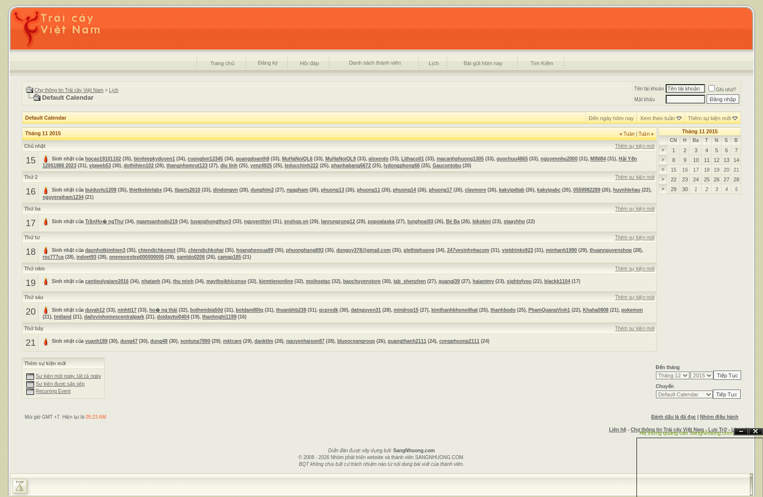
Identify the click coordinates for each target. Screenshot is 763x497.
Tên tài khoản (649, 88)
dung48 (159, 341)
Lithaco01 (412, 158)
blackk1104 (557, 281)
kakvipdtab (511, 190)
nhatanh (151, 281)
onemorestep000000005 (136, 257)
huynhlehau (626, 190)
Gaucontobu (447, 165)
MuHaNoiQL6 (297, 158)
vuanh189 (96, 341)
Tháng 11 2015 (700, 131)
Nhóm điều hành (719, 417)
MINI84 (598, 158)
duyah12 (95, 310)
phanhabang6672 (351, 165)
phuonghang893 (305, 250)
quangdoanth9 (253, 158)
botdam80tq (249, 310)
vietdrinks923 (517, 250)
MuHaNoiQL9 (340, 158)
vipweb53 (100, 165)
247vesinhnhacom (468, 250)
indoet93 (86, 257)
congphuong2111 (459, 341)
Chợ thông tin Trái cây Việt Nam (69, 90)
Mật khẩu (645, 99)
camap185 (229, 257)
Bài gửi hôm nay (483, 63)
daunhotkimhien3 (105, 250)
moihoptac (318, 281)
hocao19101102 (103, 158)
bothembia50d (206, 310)
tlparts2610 (187, 190)
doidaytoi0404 (173, 317)
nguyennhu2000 (559, 158)
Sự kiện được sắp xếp (60, 384)
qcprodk (328, 310)
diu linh (229, 165)
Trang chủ (222, 63)
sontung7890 (196, 341)
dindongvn (225, 190)
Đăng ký (267, 63)
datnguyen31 (366, 310)
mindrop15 (406, 310)
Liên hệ (617, 429)
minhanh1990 (561, 250)
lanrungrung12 (338, 221)
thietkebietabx (145, 190)
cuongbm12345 (205, 158)
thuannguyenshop (611, 250)
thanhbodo (503, 310)
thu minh (183, 281)
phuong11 (368, 190)
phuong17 (440, 190)
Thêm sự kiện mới (709, 118)
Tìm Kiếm (541, 63)
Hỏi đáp (309, 63)
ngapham (297, 190)
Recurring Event (53, 391)
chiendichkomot (157, 250)
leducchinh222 (301, 165)
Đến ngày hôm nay (611, 118)
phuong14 (404, 190)
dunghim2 (262, 190)
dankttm (263, 341)
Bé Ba (452, 221)
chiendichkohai (206, 250)
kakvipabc (549, 190)
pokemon (632, 310)
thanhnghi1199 (219, 317)
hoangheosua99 (254, 250)
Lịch (434, 63)
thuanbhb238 (291, 310)
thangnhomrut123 (186, 165)
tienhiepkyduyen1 (154, 158)
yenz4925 (261, 165)
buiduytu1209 (100, 190)
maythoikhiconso (226, 281)
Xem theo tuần (657, 118)
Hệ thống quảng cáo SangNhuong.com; (686, 433)
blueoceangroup (356, 341)
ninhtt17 (127, 310)
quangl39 (449, 281)
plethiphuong (418, 250)
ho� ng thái (163, 310)
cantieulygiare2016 (107, 281)
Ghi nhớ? (722, 89)
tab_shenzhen (409, 281)
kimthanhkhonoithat (454, 310)
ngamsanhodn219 (157, 221)
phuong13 (333, 190)
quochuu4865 (511, 158)
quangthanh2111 (407, 341)
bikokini (481, 221)
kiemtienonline (276, 281)
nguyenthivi (257, 221)
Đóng (755, 431)
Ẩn (741, 431)
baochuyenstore (362, 281)
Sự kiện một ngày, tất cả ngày (68, 376)
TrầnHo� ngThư (104, 221)
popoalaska (381, 221)
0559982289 (586, 190)
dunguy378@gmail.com (363, 250)
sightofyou (519, 281)
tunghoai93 (420, 221)
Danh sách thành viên (374, 63)
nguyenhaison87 (305, 341)
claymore (475, 190)
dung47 (129, 341)
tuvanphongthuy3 (210, 221)
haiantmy (483, 281)
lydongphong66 (401, 165)
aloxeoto (378, 158)
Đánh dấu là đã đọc (673, 417)
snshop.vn (296, 221)
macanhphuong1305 (460, 158)
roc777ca (52, 257)
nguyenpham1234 (62, 197)
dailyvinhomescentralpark (114, 317)
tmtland (63, 317)
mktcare (232, 341)
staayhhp (514, 221)
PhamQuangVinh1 (549, 310)
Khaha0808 (596, 310)
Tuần (627, 134)
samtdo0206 (191, 257)
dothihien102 (139, 165)
